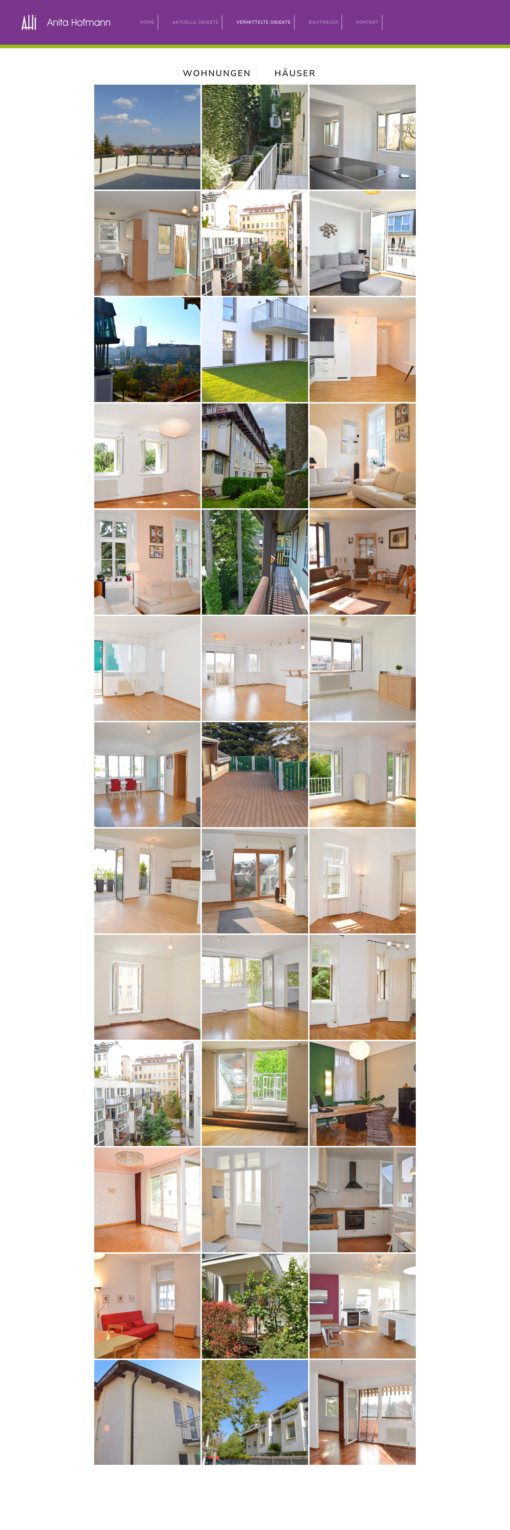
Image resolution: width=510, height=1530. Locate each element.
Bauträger (324, 22)
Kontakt (367, 22)
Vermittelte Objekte (266, 22)
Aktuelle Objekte (195, 22)
